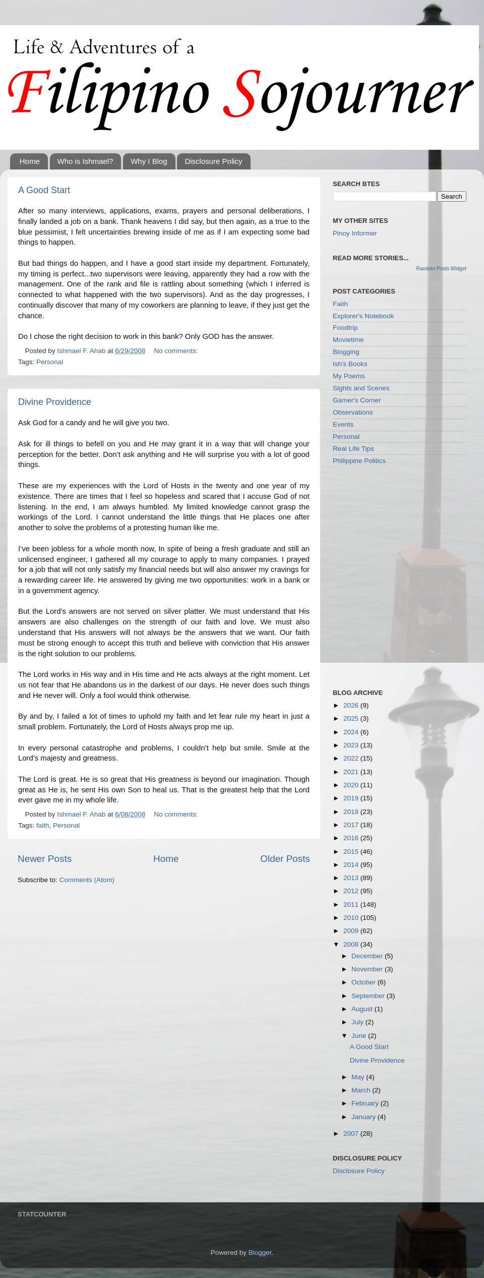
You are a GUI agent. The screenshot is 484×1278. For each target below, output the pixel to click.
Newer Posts (45, 858)
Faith (340, 304)
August (363, 1009)
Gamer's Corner (357, 400)
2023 (351, 745)
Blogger (260, 1252)
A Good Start (44, 190)
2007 (351, 1133)
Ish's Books (350, 364)
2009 (351, 931)
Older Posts (285, 858)
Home (30, 161)
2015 (351, 851)
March (361, 1090)
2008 (351, 944)
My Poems (349, 376)
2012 (351, 891)
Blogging (346, 352)
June (359, 1035)
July (358, 1022)
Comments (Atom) (87, 880)
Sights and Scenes (361, 388)
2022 (351, 758)
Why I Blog (149, 161)
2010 (351, 917)
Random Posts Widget (441, 268)
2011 (351, 904)
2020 (351, 785)
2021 (351, 772)
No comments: (176, 351)
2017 (351, 825)
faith (42, 825)
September (369, 996)
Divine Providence (54, 402)
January (364, 1117)
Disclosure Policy (213, 161)
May (358, 1077)
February (366, 1103)
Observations (353, 412)
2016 (351, 838)
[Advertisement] (94, 576)
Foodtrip (345, 327)
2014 (351, 864)
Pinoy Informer (355, 233)
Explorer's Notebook (363, 316)
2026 (351, 705)
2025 (351, 718)
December (368, 956)
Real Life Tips (353, 448)
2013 (351, 878)
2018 (351, 812)
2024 (351, 732)
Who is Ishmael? (85, 161)
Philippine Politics (359, 460)
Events (343, 424)
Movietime (348, 339)
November (368, 969)
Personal (49, 362)
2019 (351, 798)
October (364, 982)
